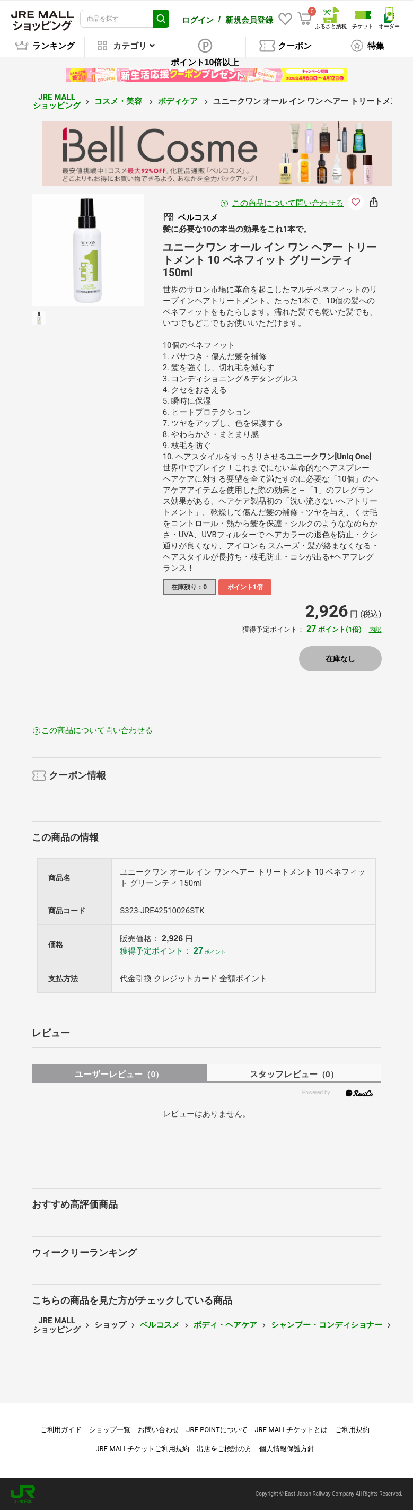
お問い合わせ (158, 1430)
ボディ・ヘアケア (225, 1325)
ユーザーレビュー (119, 1074)
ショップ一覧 (109, 1430)
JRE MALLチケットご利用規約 (142, 1449)
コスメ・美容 (119, 101)
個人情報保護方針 (286, 1449)
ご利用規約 (352, 1430)
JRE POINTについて (216, 1430)
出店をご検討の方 (224, 1449)
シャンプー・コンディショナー (326, 1325)
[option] (88, 250)
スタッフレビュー (294, 1074)
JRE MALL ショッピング (57, 101)
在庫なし (340, 658)
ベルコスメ (160, 1325)
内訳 (375, 629)
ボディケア (179, 101)
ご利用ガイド (61, 1430)
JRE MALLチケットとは (291, 1430)
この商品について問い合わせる (288, 202)
